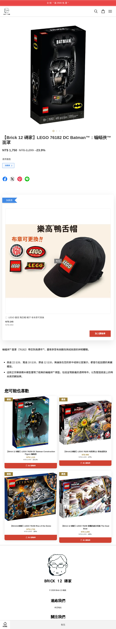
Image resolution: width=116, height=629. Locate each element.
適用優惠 (6, 159)
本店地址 (58, 607)
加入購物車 (100, 333)
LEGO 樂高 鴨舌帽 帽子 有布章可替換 (24, 317)
